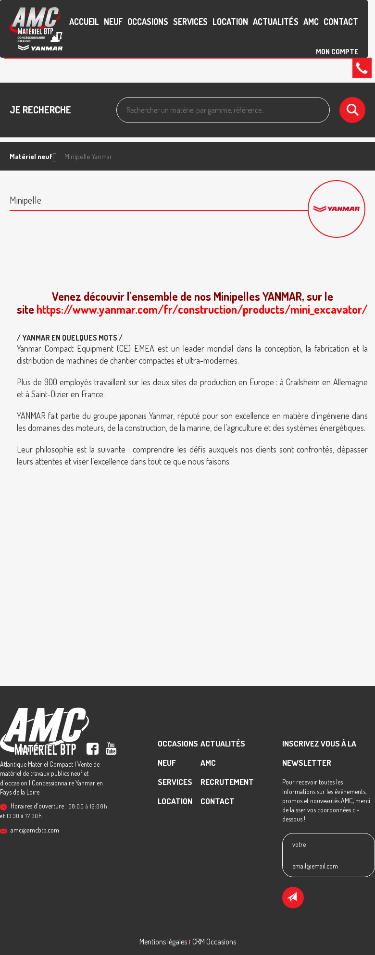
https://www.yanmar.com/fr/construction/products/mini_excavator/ (202, 309)
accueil (84, 21)
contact (341, 21)
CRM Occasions (214, 941)
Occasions (147, 21)
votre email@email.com (315, 855)
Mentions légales (163, 941)
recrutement (227, 782)
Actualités (276, 21)
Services (190, 21)
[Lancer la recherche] (352, 110)
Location (230, 21)
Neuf (113, 21)
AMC (311, 21)
